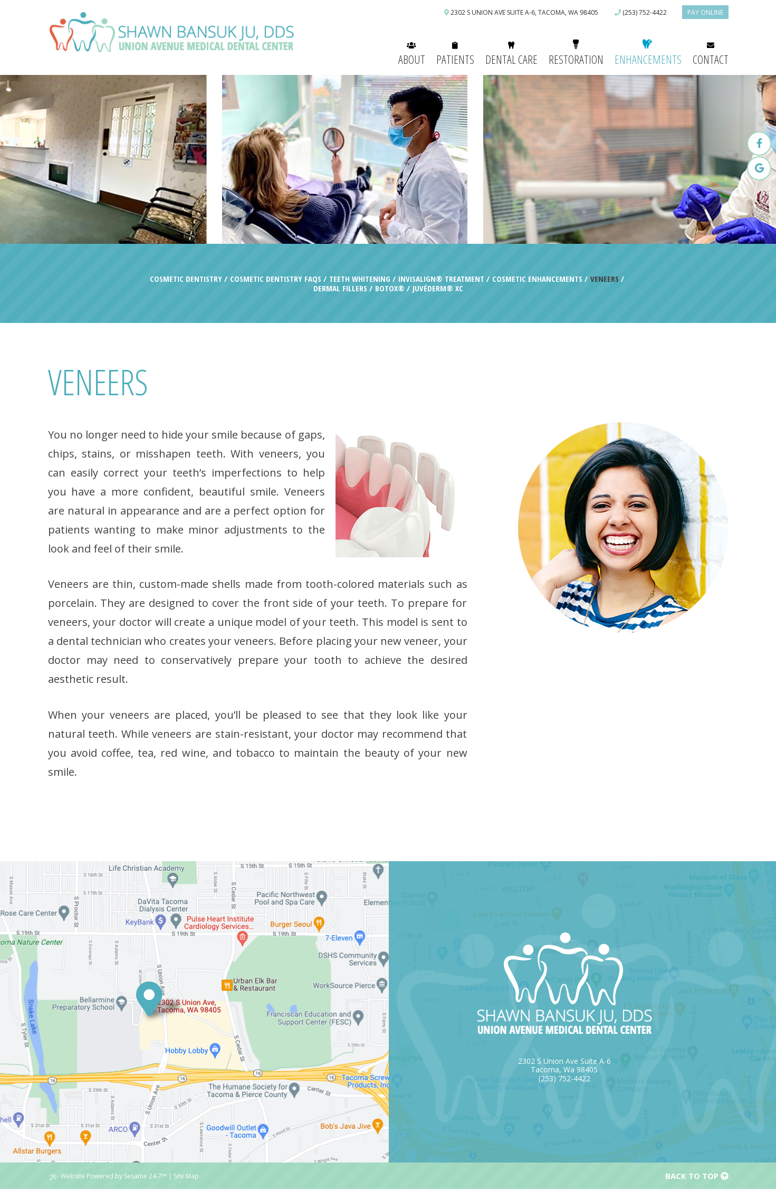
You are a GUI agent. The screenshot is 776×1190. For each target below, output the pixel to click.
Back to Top (697, 1175)
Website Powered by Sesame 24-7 (108, 1176)
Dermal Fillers (340, 288)
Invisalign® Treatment (441, 278)
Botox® (390, 288)
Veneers (604, 278)
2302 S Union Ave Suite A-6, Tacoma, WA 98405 (521, 12)
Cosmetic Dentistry (186, 278)
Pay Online (705, 12)
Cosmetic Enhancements (537, 278)
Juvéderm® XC (438, 288)
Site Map (186, 1176)
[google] (759, 168)
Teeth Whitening (359, 278)
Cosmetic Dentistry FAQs (275, 278)
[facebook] (759, 143)
